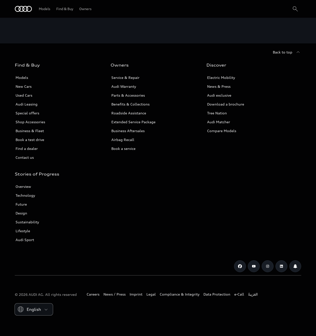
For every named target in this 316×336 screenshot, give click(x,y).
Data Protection (216, 294)
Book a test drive (30, 140)
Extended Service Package (133, 122)
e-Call (239, 294)
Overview (23, 186)
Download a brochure (225, 104)
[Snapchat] (295, 266)
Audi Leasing (27, 104)
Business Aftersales (128, 131)
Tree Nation (217, 113)
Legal (151, 294)
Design (21, 213)
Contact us (25, 157)
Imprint (136, 294)
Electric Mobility (221, 77)
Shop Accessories (30, 122)
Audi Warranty (123, 86)
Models (22, 77)
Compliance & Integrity (179, 294)
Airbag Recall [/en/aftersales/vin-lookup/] (122, 140)
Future (21, 204)
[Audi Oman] (23, 9)
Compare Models (221, 131)
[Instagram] (268, 266)
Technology (25, 195)
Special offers (27, 113)
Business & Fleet (30, 131)
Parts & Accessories (128, 95)
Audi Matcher (218, 122)
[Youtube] (254, 266)
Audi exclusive (219, 95)
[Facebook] (240, 266)
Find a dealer (27, 148)
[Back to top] (287, 52)
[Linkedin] (281, 266)
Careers (93, 294)
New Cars (24, 86)
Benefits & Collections (130, 104)
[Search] (295, 9)
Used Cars (24, 95)
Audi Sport (25, 240)
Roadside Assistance (128, 113)
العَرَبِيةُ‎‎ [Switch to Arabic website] (253, 294)
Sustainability (27, 222)
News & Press (219, 86)
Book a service (123, 148)
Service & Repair (125, 77)
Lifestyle (23, 231)
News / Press (114, 294)
